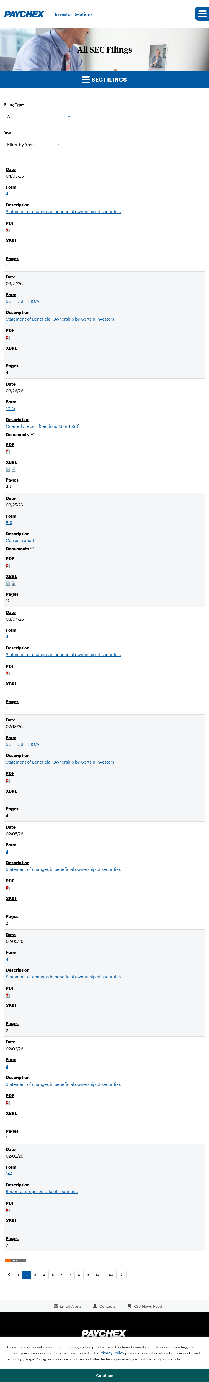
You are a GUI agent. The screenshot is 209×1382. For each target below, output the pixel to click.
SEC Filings (104, 79)
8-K (9, 522)
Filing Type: (14, 105)
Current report (20, 540)
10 (97, 1274)
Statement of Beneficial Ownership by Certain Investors (60, 318)
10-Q (10, 408)
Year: (8, 132)
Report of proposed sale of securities (42, 1191)
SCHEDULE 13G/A (22, 301)
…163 (109, 1274)
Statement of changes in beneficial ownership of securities (63, 211)
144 (9, 1173)
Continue (104, 1375)
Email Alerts (71, 1306)
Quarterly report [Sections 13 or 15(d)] (42, 426)
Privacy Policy (111, 1352)
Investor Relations (74, 14)
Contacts (107, 1306)
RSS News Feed (147, 1306)
